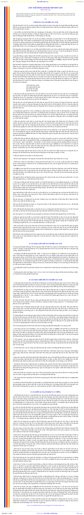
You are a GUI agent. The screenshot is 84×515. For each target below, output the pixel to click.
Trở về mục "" (47, 513)
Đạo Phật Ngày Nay (42, 1)
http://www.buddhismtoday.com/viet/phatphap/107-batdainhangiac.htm (45, 505)
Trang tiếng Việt (79, 1)
